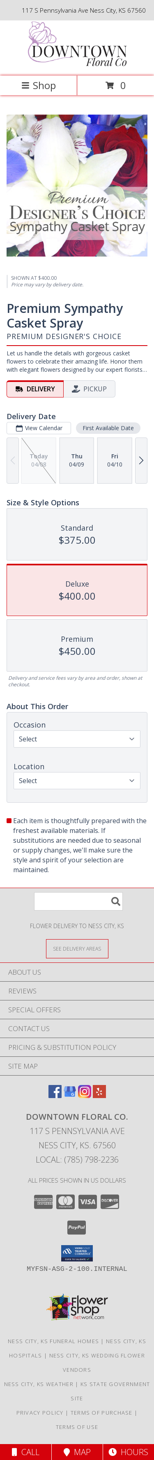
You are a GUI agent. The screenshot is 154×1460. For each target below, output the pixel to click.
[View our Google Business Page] (69, 1095)
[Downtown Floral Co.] (77, 64)
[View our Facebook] (55, 1095)
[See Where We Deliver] (77, 948)
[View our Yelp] (99, 1095)
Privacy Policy (40, 1412)
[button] (77, 1253)
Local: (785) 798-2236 (77, 1159)
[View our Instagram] (84, 1095)
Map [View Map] (77, 1452)
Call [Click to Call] (25, 1452)
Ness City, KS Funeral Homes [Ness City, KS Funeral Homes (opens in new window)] (53, 1341)
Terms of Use (77, 1427)
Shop (38, 85)
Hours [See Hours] (128, 1452)
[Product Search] (78, 901)
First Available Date (108, 427)
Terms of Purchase (102, 1412)
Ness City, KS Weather (39, 1384)
